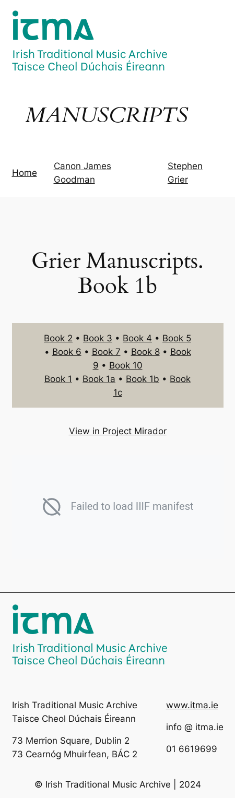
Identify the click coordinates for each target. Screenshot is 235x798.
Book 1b (142, 379)
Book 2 (58, 338)
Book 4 (137, 338)
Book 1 (58, 379)
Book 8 (145, 352)
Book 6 (66, 352)
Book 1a (99, 379)
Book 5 (176, 338)
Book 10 (126, 365)
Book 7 (106, 352)
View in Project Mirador (118, 431)
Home (24, 173)
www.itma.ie (192, 705)
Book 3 (97, 338)
